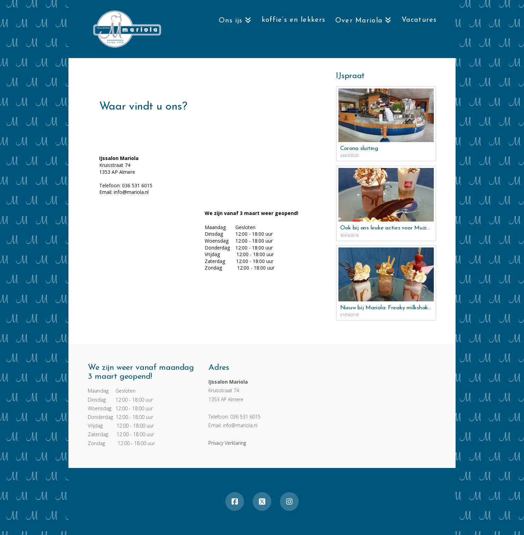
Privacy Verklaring (227, 443)
